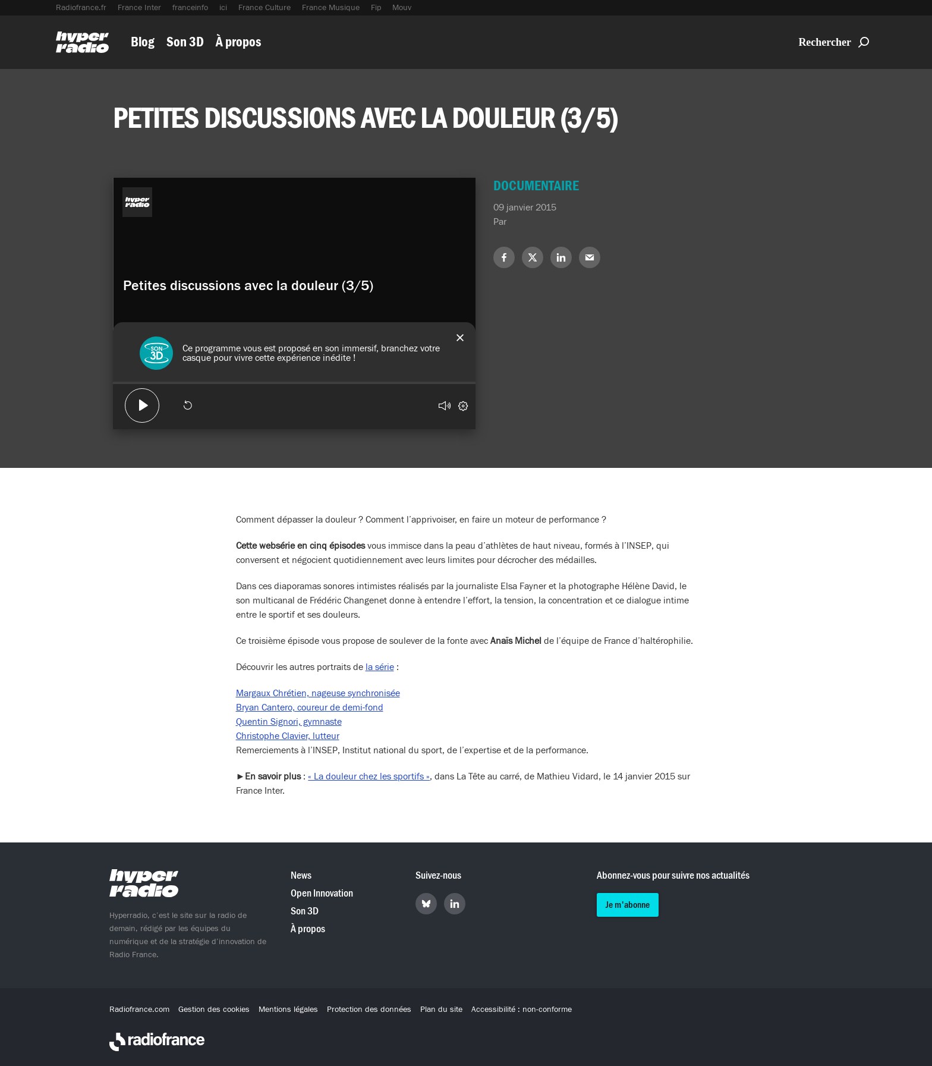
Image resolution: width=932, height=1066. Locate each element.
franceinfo (190, 7)
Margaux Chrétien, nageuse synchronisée (318, 693)
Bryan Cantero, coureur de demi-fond (309, 707)
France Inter (139, 7)
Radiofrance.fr (81, 7)
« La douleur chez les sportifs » (369, 776)
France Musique (331, 7)
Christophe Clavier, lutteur (287, 736)
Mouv (401, 7)
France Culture (264, 7)
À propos (238, 42)
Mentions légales (288, 1009)
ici (223, 7)
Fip (376, 7)
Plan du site (441, 1009)
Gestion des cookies (214, 1009)
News (301, 875)
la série (380, 667)
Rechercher (833, 42)
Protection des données (369, 1009)
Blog (143, 42)
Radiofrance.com (139, 1009)
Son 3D (185, 42)
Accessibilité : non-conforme (521, 1009)
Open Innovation (322, 893)
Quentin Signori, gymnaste (289, 721)
